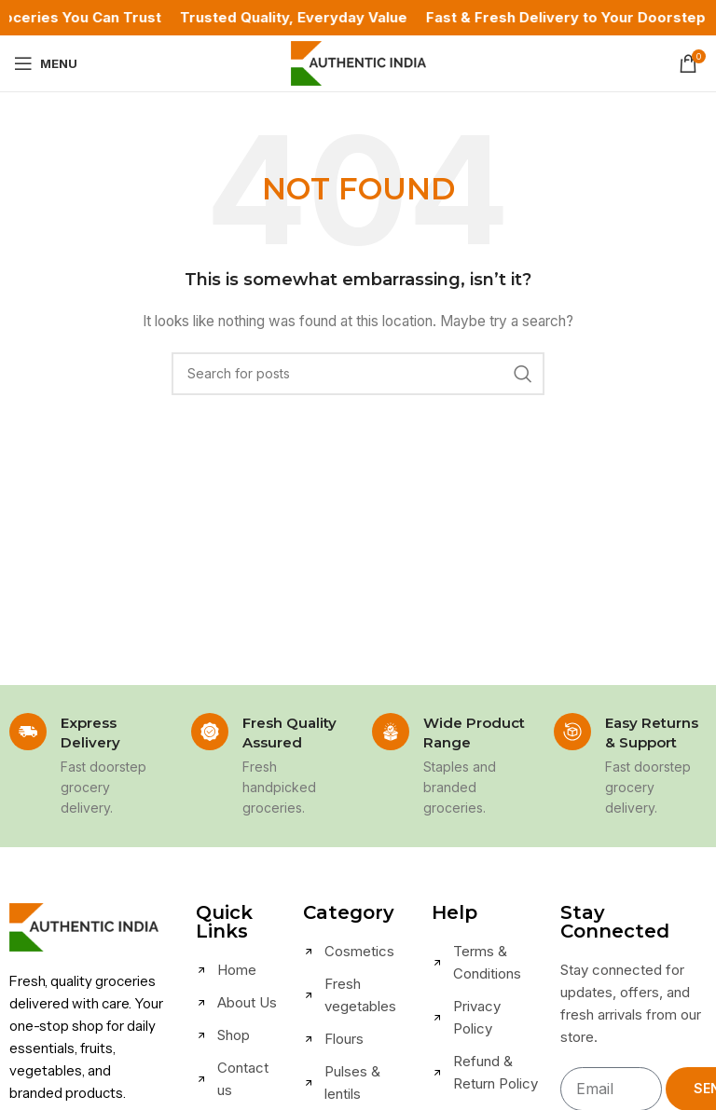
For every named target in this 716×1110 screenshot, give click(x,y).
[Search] (358, 373)
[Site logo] (358, 62)
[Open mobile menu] (46, 63)
